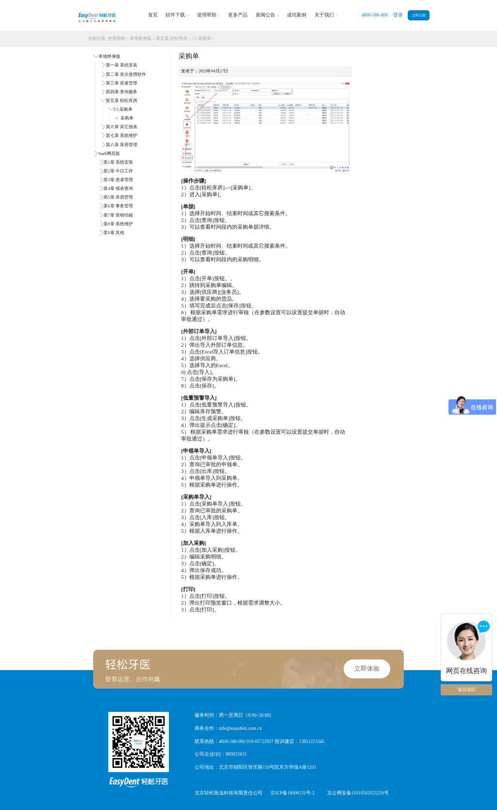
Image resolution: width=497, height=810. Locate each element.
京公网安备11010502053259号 (358, 792)
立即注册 (419, 15)
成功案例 (296, 14)
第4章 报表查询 (118, 188)
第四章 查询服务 (121, 91)
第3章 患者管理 (118, 179)
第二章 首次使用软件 (126, 74)
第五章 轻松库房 (171, 38)
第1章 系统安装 (118, 162)
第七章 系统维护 (121, 135)
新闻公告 (267, 15)
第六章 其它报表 (121, 126)
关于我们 (326, 15)
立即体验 (367, 668)
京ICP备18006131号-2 (292, 792)
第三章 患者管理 (121, 83)
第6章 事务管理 (118, 205)
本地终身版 (140, 38)
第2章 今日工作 (118, 171)
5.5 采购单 (201, 38)
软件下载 (177, 15)
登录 (398, 14)
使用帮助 (208, 15)
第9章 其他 (113, 232)
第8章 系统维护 (118, 223)
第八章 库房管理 (121, 144)
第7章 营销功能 (118, 215)
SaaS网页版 (109, 153)
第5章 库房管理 (118, 197)
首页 (153, 14)
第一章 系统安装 (121, 65)
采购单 (124, 118)
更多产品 (238, 14)
